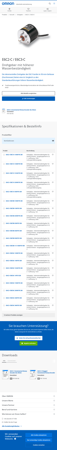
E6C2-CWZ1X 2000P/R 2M (14, 182)
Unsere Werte (7, 400)
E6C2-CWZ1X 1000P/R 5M (14, 164)
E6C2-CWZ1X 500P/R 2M (14, 191)
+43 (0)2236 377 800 (9, 419)
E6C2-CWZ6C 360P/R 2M (14, 305)
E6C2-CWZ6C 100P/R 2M (14, 260)
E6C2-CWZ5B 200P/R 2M (14, 223)
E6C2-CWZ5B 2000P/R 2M (14, 216)
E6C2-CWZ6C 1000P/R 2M (14, 253)
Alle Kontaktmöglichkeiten (12, 426)
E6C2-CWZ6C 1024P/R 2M (14, 268)
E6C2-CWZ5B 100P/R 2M (14, 208)
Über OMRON (7, 396)
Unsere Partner (8, 405)
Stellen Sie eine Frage (9, 422)
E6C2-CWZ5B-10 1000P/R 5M (15, 245)
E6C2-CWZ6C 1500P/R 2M (14, 283)
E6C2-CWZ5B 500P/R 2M (14, 238)
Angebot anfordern (28, 343)
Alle (4, 361)
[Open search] (49, 3)
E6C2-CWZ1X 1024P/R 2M (14, 173)
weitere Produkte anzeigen (13, 315)
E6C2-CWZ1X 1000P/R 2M (14, 154)
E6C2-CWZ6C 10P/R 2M (13, 275)
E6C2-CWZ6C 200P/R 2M (14, 298)
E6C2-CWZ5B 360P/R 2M (14, 231)
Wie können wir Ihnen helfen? (14, 414)
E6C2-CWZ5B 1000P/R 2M (14, 201)
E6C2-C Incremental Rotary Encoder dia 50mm (18, 372)
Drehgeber (20, 14)
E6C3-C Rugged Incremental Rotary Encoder (46, 372)
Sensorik (11, 14)
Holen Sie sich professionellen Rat (28, 338)
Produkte (4, 14)
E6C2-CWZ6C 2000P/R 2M (14, 290)
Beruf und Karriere (9, 409)
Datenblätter (12, 361)
